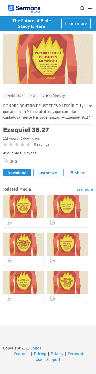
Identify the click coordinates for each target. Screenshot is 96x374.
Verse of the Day (54, 96)
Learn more (76, 23)
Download (17, 172)
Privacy (57, 353)
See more (85, 189)
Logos (35, 347)
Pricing (40, 353)
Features (21, 353)
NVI (32, 96)
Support (53, 359)
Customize (47, 172)
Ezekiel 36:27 (14, 96)
